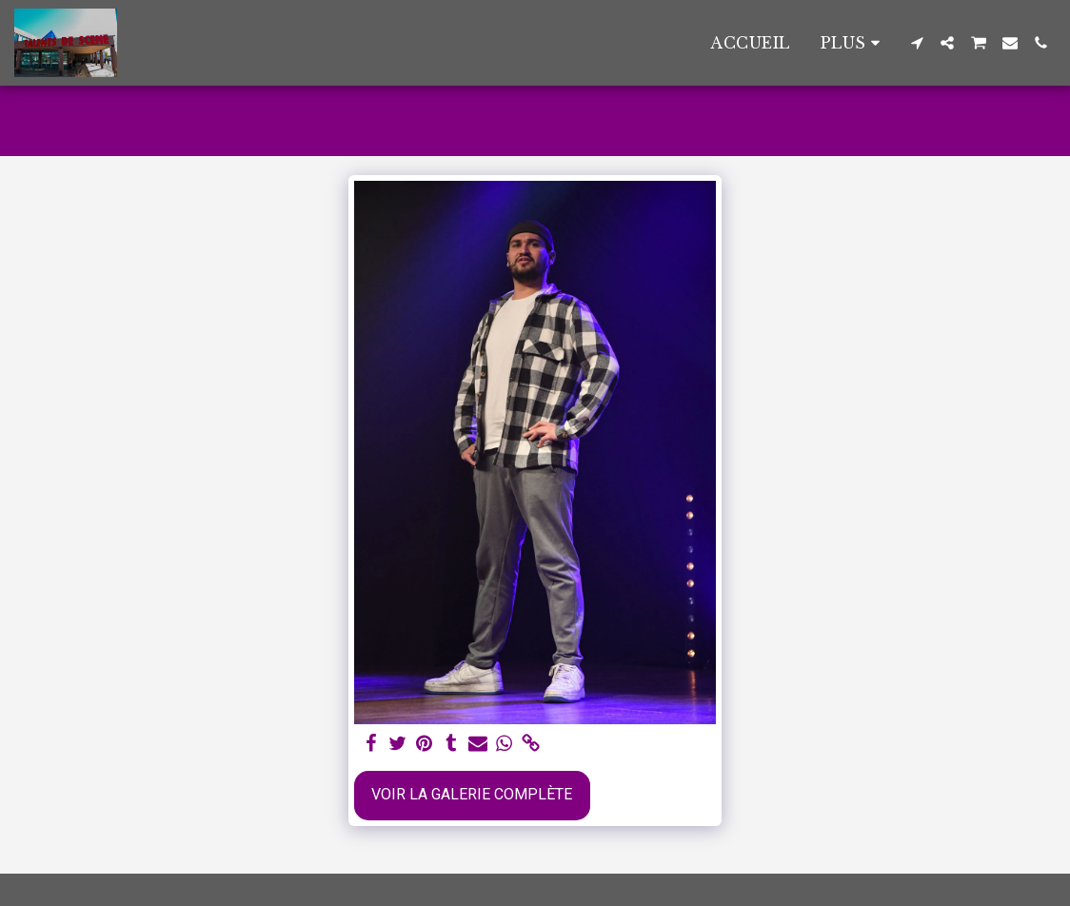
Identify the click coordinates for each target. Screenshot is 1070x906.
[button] (916, 42)
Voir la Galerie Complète (471, 794)
